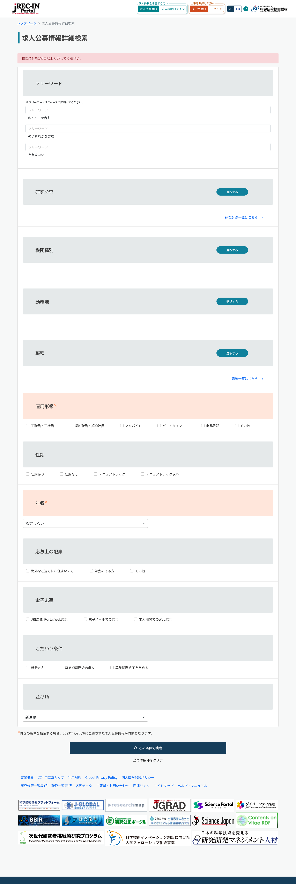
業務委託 (212, 425)
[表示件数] (85, 717)
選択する (232, 192)
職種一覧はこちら (247, 378)
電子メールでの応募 (103, 619)
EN (238, 9)
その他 (245, 425)
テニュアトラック (112, 474)
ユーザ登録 (199, 9)
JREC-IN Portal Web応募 (49, 619)
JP (230, 9)
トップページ (27, 23)
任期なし (71, 474)
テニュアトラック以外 (162, 474)
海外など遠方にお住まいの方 (52, 570)
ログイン (216, 9)
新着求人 (37, 667)
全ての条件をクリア (148, 760)
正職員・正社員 (42, 425)
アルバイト (133, 425)
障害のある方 (104, 570)
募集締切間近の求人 (80, 667)
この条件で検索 (148, 747)
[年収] (85, 523)
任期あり (37, 474)
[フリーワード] (147, 110)
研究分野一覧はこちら (244, 217)
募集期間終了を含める (131, 667)
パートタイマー (173, 425)
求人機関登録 (148, 9)
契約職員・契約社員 (89, 425)
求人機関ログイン (173, 9)
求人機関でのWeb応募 (155, 619)
